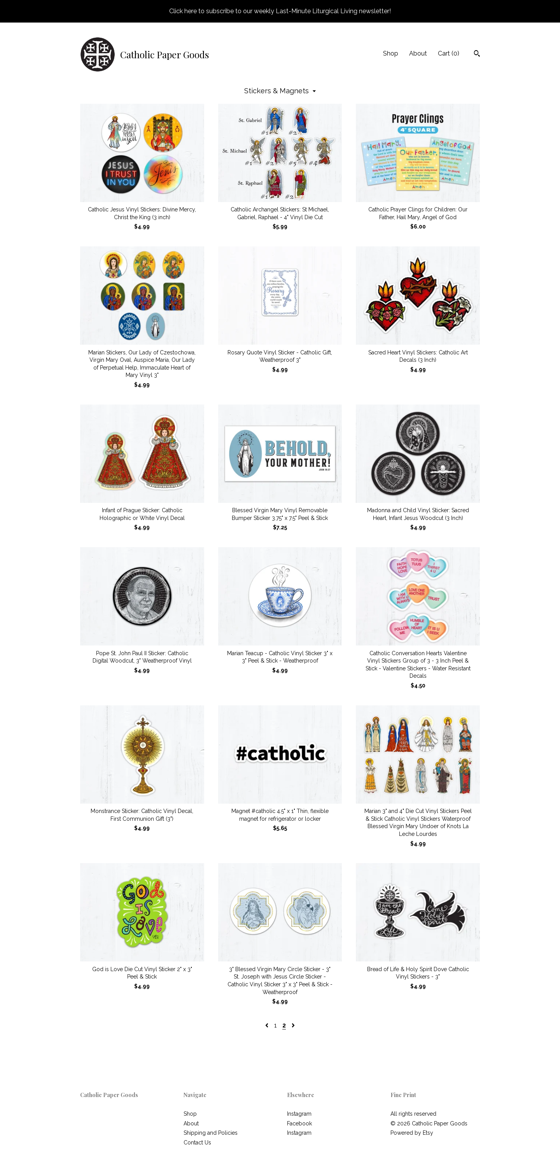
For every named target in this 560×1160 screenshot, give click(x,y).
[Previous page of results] (267, 1025)
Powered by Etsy (411, 1133)
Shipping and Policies (211, 1133)
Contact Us (197, 1142)
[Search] (477, 54)
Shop (390, 53)
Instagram (299, 1114)
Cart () (448, 53)
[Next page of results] (293, 1025)
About (418, 53)
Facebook (299, 1123)
